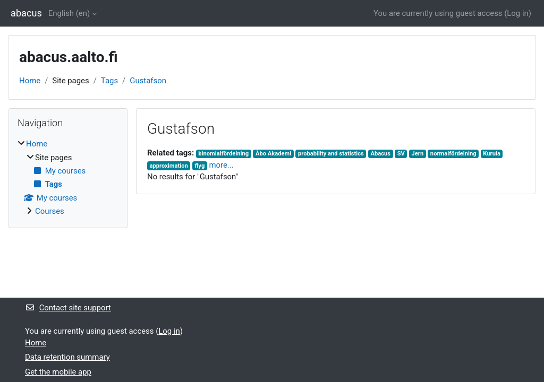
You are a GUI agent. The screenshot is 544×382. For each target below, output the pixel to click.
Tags (109, 80)
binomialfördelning (223, 153)
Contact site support (68, 307)
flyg (199, 165)
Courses (49, 211)
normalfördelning (453, 153)
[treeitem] (68, 177)
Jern (418, 153)
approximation (168, 165)
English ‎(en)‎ (69, 13)
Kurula (491, 153)
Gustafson (148, 80)
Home (29, 80)
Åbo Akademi (273, 153)
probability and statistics (331, 153)
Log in (517, 13)
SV (401, 153)
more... (221, 165)
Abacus (380, 153)
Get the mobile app (58, 372)
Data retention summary (67, 357)
